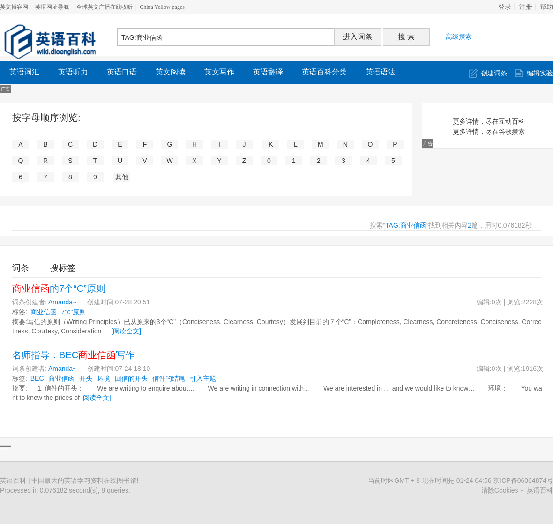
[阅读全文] (126, 331)
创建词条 (494, 73)
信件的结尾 (168, 378)
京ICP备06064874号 (523, 480)
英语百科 (540, 490)
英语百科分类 (324, 72)
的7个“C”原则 (58, 288)
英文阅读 (171, 72)
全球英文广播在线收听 (104, 7)
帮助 (546, 6)
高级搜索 (459, 36)
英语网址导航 (52, 7)
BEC (37, 378)
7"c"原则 (73, 312)
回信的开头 (131, 378)
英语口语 (122, 72)
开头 (85, 378)
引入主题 (203, 378)
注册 (525, 6)
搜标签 (62, 268)
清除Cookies (499, 490)
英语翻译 (268, 72)
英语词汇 (24, 72)
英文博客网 (14, 7)
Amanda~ (62, 302)
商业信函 (43, 312)
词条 (20, 268)
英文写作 (219, 72)
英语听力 (73, 72)
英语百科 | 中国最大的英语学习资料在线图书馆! (69, 480)
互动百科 (512, 121)
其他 (121, 177)
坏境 (103, 378)
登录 (504, 6)
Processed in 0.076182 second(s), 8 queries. (65, 490)
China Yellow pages (162, 7)
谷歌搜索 (512, 131)
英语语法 (381, 72)
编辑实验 (540, 73)
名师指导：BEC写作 (73, 355)
